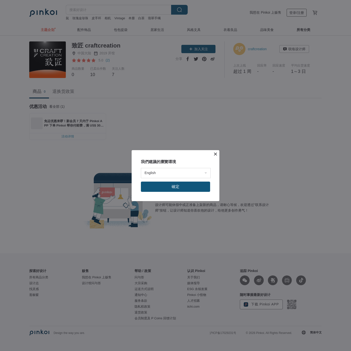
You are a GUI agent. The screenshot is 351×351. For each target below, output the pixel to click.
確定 (175, 187)
